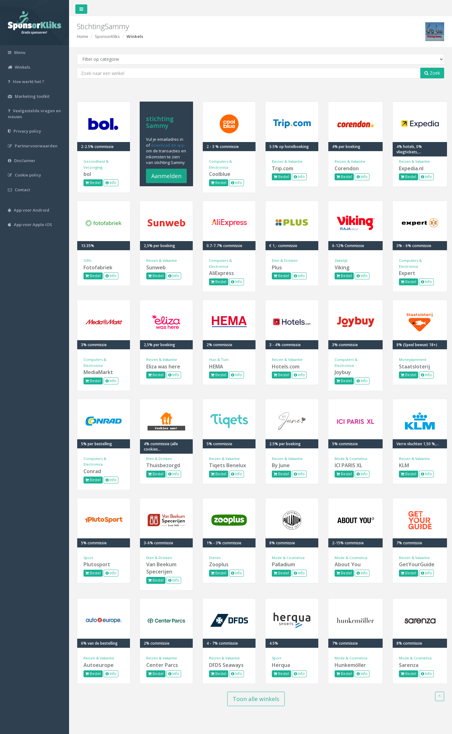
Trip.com (282, 168)
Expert (407, 273)
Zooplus (219, 564)
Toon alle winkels (256, 699)
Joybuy (343, 372)
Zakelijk (341, 260)
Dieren (215, 557)
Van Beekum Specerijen (161, 568)
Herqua (281, 665)
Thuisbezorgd (163, 465)
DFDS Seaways (226, 665)
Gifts (87, 260)
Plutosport (96, 564)
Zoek (432, 73)
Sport (88, 557)
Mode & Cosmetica (351, 458)
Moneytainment (412, 359)
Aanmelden (166, 176)
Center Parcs (162, 665)
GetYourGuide (416, 564)
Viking (342, 267)
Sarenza (408, 665)
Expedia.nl (411, 168)
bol (87, 174)
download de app (168, 145)
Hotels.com (285, 366)
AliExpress (221, 273)
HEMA (216, 366)
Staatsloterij (414, 366)
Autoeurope (98, 665)
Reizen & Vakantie (287, 161)
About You (348, 564)
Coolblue (219, 174)
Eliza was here (163, 366)
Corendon (347, 168)
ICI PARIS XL (348, 465)
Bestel (93, 182)
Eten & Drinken (285, 260)
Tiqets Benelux (227, 465)
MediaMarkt (98, 372)
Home (82, 36)
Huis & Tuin (219, 359)
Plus (277, 267)
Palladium (283, 564)
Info (110, 182)
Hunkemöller (350, 665)
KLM (404, 465)
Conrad (92, 471)
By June (281, 465)
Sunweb (156, 267)
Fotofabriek (97, 267)
